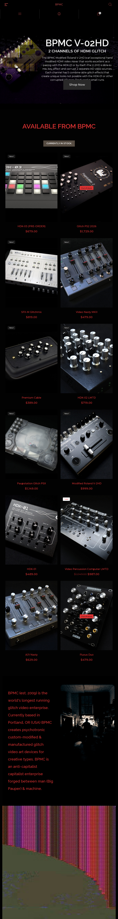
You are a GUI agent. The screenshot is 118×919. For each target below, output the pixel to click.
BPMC (59, 4)
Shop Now (77, 84)
